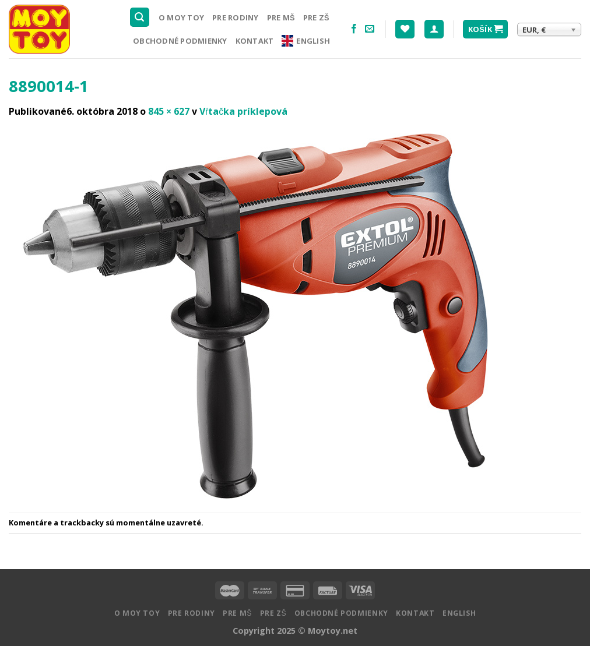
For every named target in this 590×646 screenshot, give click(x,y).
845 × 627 (168, 111)
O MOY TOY (181, 17)
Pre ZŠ (316, 17)
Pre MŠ (281, 17)
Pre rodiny (235, 17)
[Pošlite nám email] (369, 29)
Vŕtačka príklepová (243, 111)
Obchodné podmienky (180, 41)
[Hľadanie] (140, 17)
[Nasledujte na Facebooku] (354, 29)
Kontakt (255, 41)
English (306, 41)
